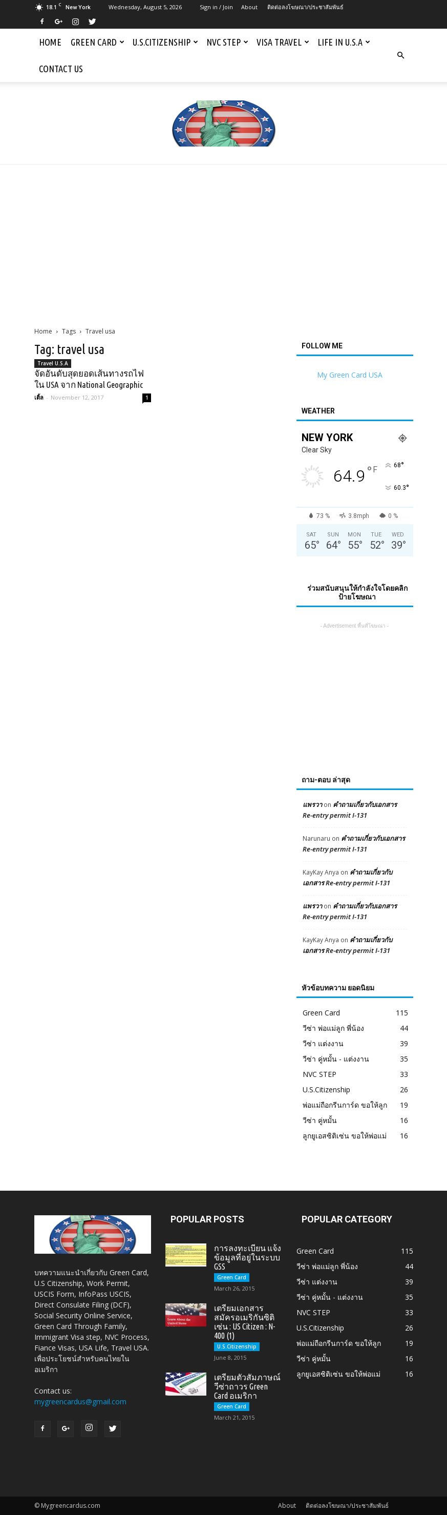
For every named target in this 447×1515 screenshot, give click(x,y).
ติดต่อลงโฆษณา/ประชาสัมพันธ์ (305, 7)
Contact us (61, 69)
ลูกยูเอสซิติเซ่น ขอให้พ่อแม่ (345, 1135)
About (249, 7)
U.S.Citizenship (165, 42)
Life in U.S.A (343, 42)
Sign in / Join (216, 7)
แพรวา (312, 804)
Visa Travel (283, 42)
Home (50, 42)
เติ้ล (39, 397)
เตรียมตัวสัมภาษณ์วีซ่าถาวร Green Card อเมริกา (247, 1386)
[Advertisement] (223, 241)
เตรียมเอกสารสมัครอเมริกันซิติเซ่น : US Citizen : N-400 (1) (244, 1321)
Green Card (97, 42)
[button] (401, 55)
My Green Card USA (349, 375)
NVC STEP (227, 42)
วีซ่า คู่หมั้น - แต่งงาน (336, 1059)
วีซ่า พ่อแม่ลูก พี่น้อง (333, 1028)
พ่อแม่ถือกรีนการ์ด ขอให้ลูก (345, 1105)
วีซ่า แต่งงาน (323, 1043)
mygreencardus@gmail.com (80, 1401)
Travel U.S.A (52, 363)
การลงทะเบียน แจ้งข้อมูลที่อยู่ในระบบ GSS (247, 1257)
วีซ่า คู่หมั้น (320, 1120)
